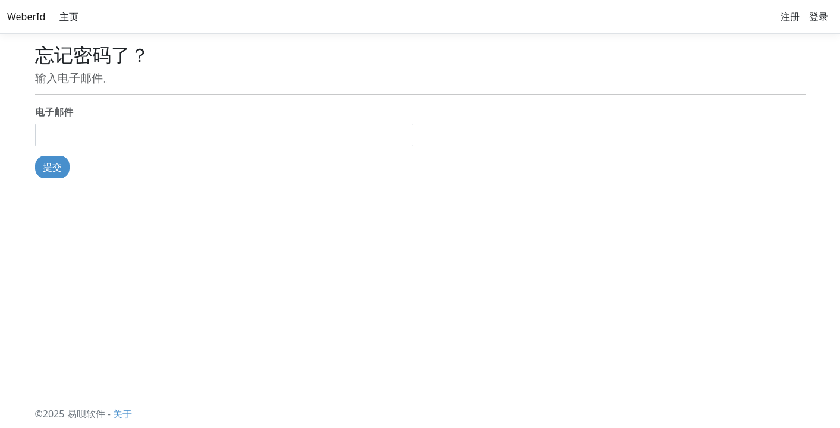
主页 (68, 16)
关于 (122, 413)
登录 (818, 16)
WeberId (26, 16)
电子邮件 (54, 111)
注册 (790, 16)
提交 (52, 167)
